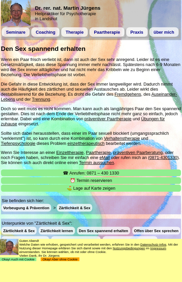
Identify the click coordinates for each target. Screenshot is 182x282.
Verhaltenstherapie (122, 138)
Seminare (16, 32)
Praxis (136, 32)
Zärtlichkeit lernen (57, 230)
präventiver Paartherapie (108, 118)
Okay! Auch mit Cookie (18, 259)
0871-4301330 (163, 157)
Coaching (45, 32)
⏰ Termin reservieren (91, 180)
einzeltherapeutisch (86, 143)
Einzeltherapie (69, 152)
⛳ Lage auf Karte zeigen (91, 188)
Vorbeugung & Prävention (26, 208)
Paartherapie (107, 32)
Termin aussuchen (96, 162)
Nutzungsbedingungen (129, 248)
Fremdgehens (127, 94)
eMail (105, 157)
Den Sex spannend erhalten (103, 230)
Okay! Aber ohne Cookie (60, 259)
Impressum (158, 248)
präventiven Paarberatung (137, 152)
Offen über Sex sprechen (156, 230)
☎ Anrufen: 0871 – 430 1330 (91, 173)
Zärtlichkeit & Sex (74, 208)
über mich (164, 32)
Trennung (41, 99)
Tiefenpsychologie (18, 143)
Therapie (74, 32)
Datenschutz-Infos (153, 244)
